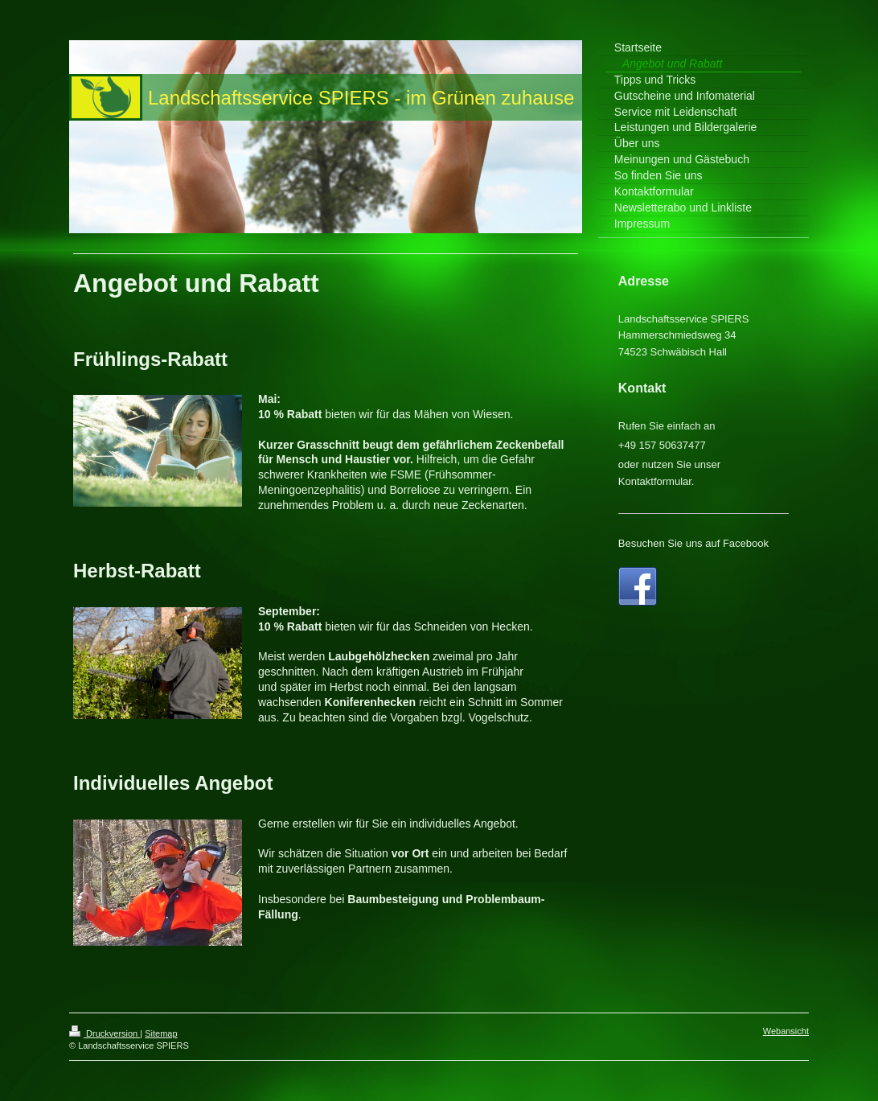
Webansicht (786, 1031)
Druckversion (104, 1033)
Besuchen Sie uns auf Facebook (693, 543)
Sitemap (161, 1033)
